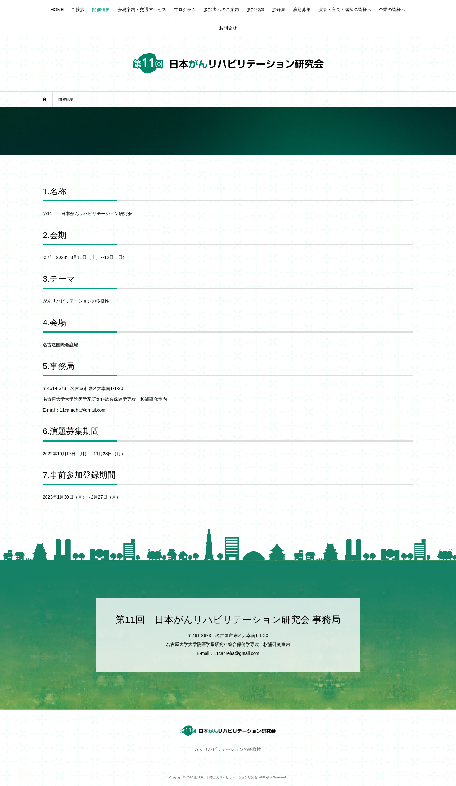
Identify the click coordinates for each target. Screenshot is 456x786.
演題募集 (302, 9)
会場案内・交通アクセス (141, 9)
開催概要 (101, 9)
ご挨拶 (78, 9)
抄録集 (278, 9)
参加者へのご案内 (221, 9)
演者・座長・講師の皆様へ (344, 9)
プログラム (185, 9)
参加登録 (255, 9)
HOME (57, 9)
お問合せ (228, 27)
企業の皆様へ (392, 9)
